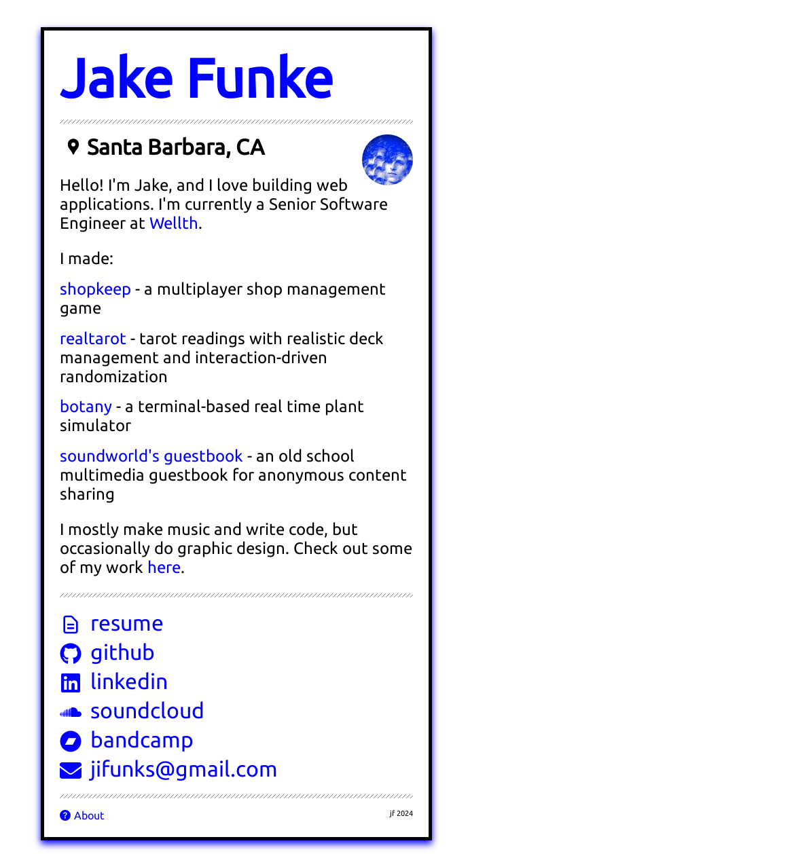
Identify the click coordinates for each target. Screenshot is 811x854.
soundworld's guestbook (151, 456)
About (82, 815)
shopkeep (95, 289)
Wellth (173, 223)
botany (86, 406)
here (164, 567)
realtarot (93, 338)
